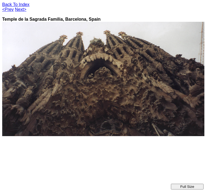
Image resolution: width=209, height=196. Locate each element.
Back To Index (15, 4)
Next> (20, 9)
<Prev (8, 9)
